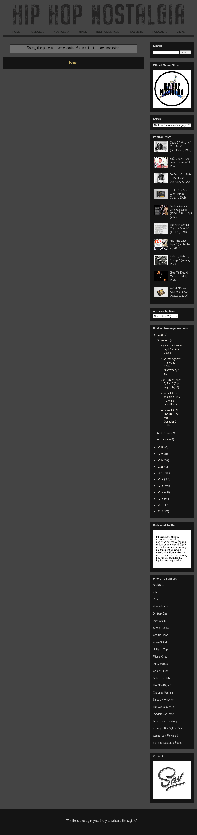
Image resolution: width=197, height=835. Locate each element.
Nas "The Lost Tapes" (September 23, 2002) (180, 244)
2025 (161, 335)
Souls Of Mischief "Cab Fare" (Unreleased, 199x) (180, 146)
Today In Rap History (165, 721)
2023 (161, 454)
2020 (161, 473)
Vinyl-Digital (160, 642)
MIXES (83, 31)
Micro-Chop (160, 657)
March (165, 340)
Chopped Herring (163, 692)
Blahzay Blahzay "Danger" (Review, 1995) (180, 260)
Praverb (157, 599)
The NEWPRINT (162, 685)
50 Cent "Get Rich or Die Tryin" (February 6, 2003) (180, 178)
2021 (161, 467)
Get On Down (160, 635)
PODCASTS (159, 31)
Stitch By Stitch (162, 678)
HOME (16, 31)
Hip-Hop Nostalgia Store (167, 743)
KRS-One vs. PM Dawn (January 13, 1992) (180, 162)
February (167, 433)
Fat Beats (158, 585)
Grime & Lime (160, 671)
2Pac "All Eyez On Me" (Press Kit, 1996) (179, 276)
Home (73, 63)
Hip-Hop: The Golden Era (167, 728)
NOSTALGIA (61, 31)
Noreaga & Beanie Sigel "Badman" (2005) (171, 349)
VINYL (181, 31)
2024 (161, 447)
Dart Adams (159, 621)
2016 (161, 499)
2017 (161, 492)
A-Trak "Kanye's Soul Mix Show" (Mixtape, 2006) (179, 292)
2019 (161, 479)
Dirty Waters (160, 664)
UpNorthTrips (161, 649)
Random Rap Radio (164, 714)
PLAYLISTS (135, 31)
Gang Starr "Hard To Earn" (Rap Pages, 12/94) (171, 384)
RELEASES (37, 31)
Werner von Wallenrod (165, 736)
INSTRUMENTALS (107, 31)
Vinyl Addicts (160, 606)
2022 (161, 460)
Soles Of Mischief (163, 700)
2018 (161, 486)
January (166, 439)
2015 (161, 505)
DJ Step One (160, 614)
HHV (155, 592)
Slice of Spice (161, 628)
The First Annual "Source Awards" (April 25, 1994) (179, 229)
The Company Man (163, 707)
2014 (161, 511)
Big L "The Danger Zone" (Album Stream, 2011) (180, 194)
